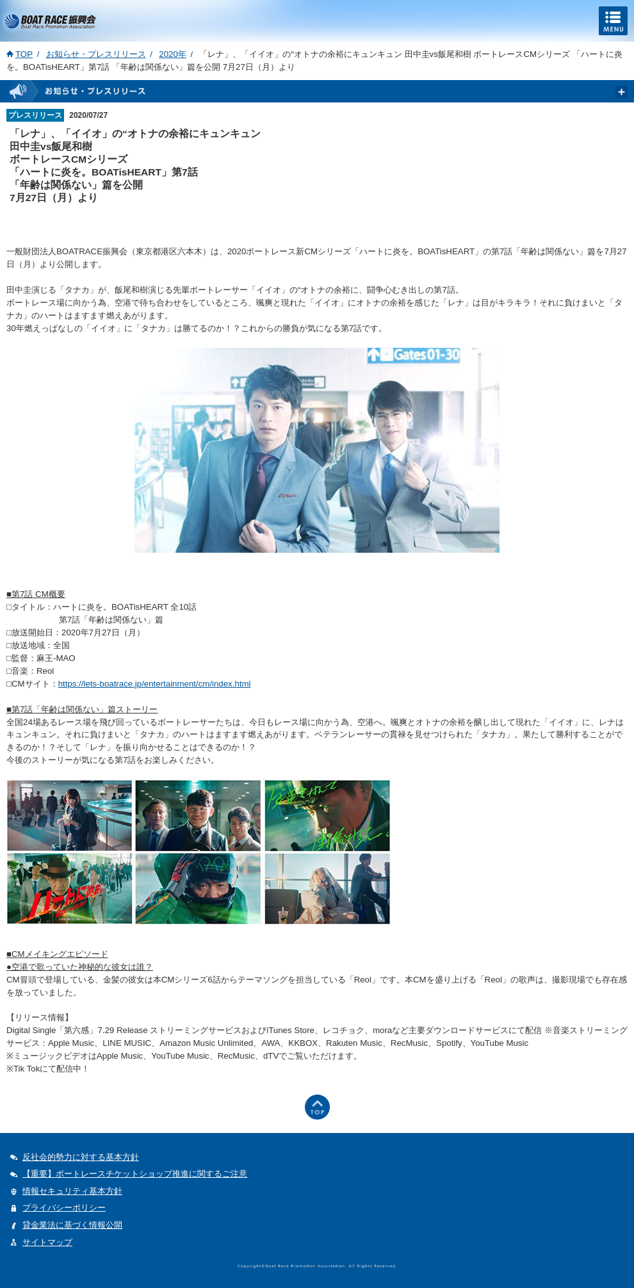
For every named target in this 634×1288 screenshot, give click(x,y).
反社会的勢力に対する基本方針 (80, 1157)
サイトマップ (47, 1242)
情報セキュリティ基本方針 (72, 1191)
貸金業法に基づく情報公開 (72, 1225)
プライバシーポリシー (64, 1207)
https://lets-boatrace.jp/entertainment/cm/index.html (154, 684)
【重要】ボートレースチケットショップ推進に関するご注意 (134, 1173)
